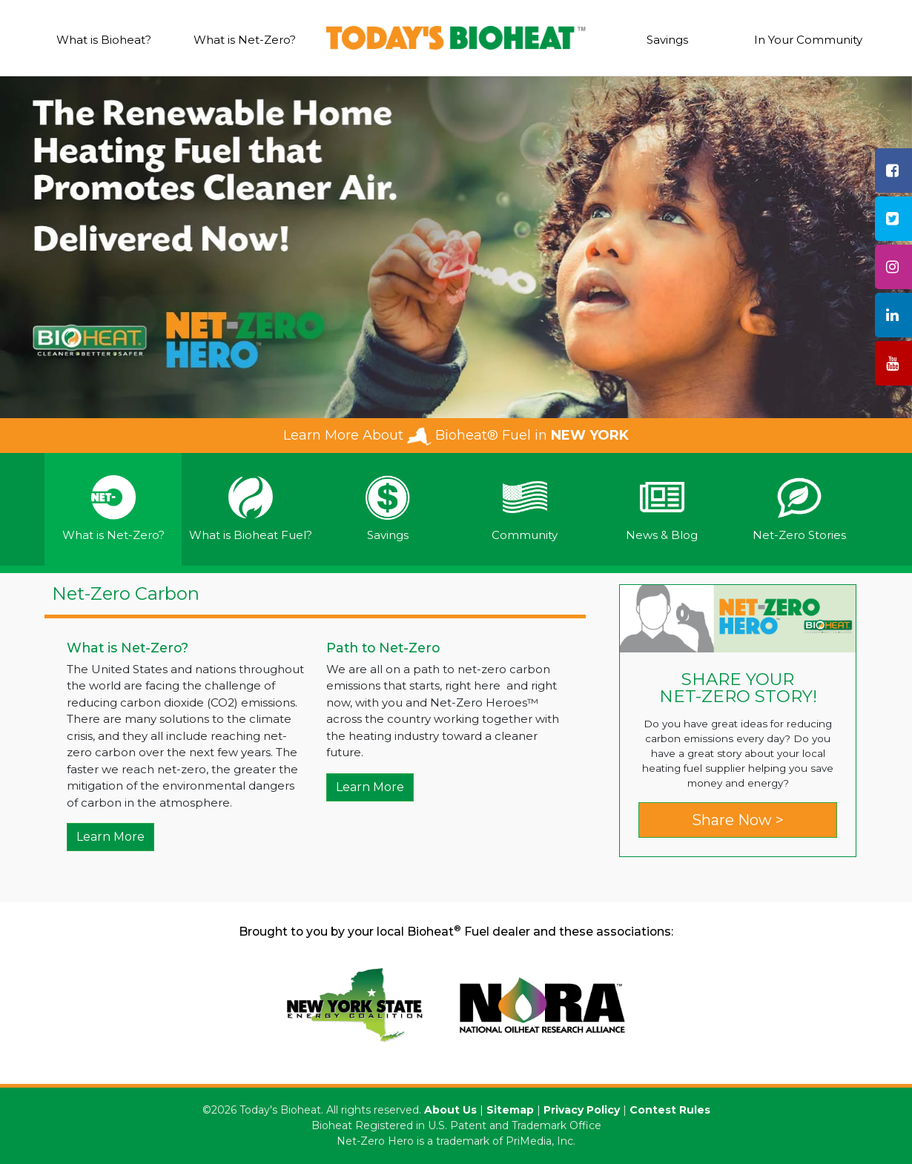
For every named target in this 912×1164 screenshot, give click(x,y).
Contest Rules (670, 1110)
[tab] (113, 509)
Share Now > (738, 820)
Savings (667, 40)
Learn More (110, 837)
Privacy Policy (581, 1110)
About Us (450, 1110)
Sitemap (510, 1110)
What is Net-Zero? (245, 40)
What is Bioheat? (103, 40)
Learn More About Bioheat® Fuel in (456, 435)
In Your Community (808, 40)
